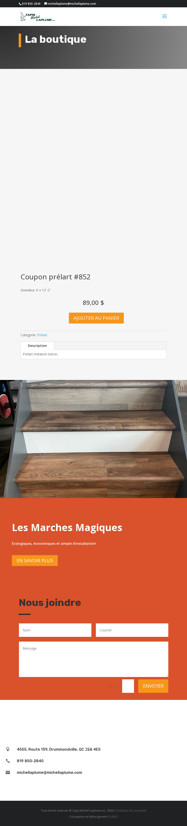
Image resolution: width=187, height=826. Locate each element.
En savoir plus (35, 560)
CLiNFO (113, 817)
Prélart (42, 335)
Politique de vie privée (132, 811)
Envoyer (153, 686)
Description (37, 345)
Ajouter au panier (96, 318)
